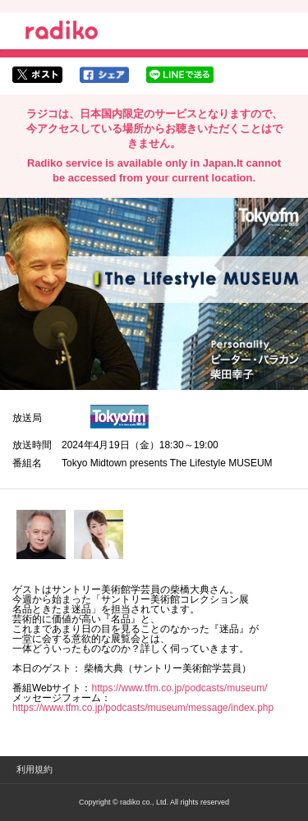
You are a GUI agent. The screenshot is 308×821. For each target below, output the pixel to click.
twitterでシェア (37, 75)
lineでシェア (180, 75)
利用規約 (34, 769)
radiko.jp (61, 33)
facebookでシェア (104, 75)
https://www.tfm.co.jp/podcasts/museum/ (179, 688)
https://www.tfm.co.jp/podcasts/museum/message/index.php (143, 707)
